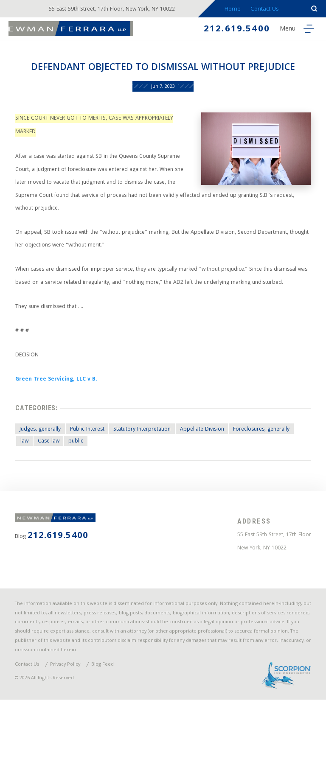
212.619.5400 (231, 30)
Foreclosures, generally (52, 489)
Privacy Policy (71, 737)
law (97, 489)
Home (236, 9)
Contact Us (269, 9)
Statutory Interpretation (153, 476)
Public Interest (94, 476)
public (153, 489)
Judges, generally (43, 476)
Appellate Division (217, 476)
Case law (124, 489)
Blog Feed (111, 737)
